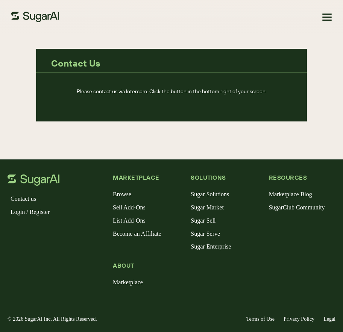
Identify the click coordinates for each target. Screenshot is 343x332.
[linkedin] (50, 231)
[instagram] (38, 231)
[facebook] (14, 231)
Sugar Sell (203, 220)
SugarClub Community (297, 207)
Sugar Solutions (210, 194)
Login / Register (30, 212)
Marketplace (128, 282)
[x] (26, 231)
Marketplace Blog (290, 194)
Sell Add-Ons (129, 207)
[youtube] (62, 231)
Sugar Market (207, 207)
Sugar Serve (205, 233)
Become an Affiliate (137, 233)
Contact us (23, 199)
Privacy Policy (299, 319)
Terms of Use (260, 319)
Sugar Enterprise (211, 246)
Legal (329, 319)
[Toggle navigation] (327, 17)
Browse (122, 194)
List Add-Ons (129, 220)
